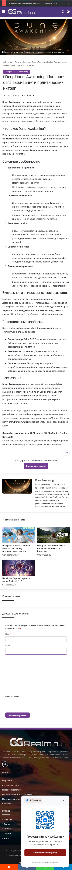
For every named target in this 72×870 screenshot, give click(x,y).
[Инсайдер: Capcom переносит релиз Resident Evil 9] (18, 568)
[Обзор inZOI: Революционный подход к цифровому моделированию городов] (18, 535)
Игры (6, 838)
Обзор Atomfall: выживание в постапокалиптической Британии (51, 549)
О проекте (7, 780)
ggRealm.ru (8, 62)
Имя (8, 634)
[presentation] (28, 705)
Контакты (7, 803)
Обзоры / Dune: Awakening (16, 71)
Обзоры (26, 62)
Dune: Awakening (44, 480)
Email (7, 645)
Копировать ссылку (36, 466)
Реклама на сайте (10, 785)
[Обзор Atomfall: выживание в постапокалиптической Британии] (53, 535)
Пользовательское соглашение (17, 794)
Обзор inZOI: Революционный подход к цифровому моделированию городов (16, 549)
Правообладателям (11, 790)
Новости (8, 819)
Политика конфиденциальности (17, 799)
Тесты (7, 824)
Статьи (18, 62)
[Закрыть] (63, 800)
